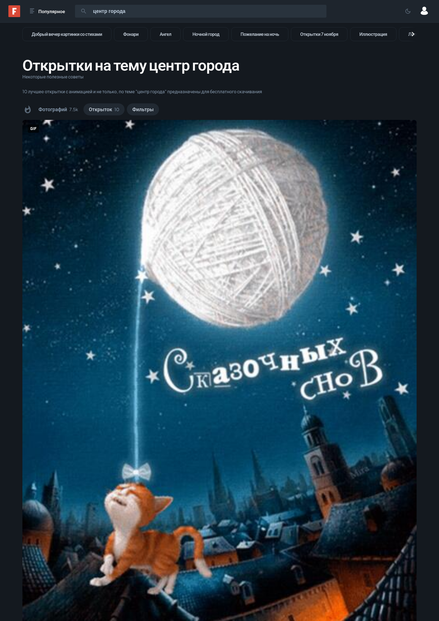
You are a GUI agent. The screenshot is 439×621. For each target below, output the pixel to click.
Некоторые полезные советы (53, 77)
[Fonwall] (14, 15)
